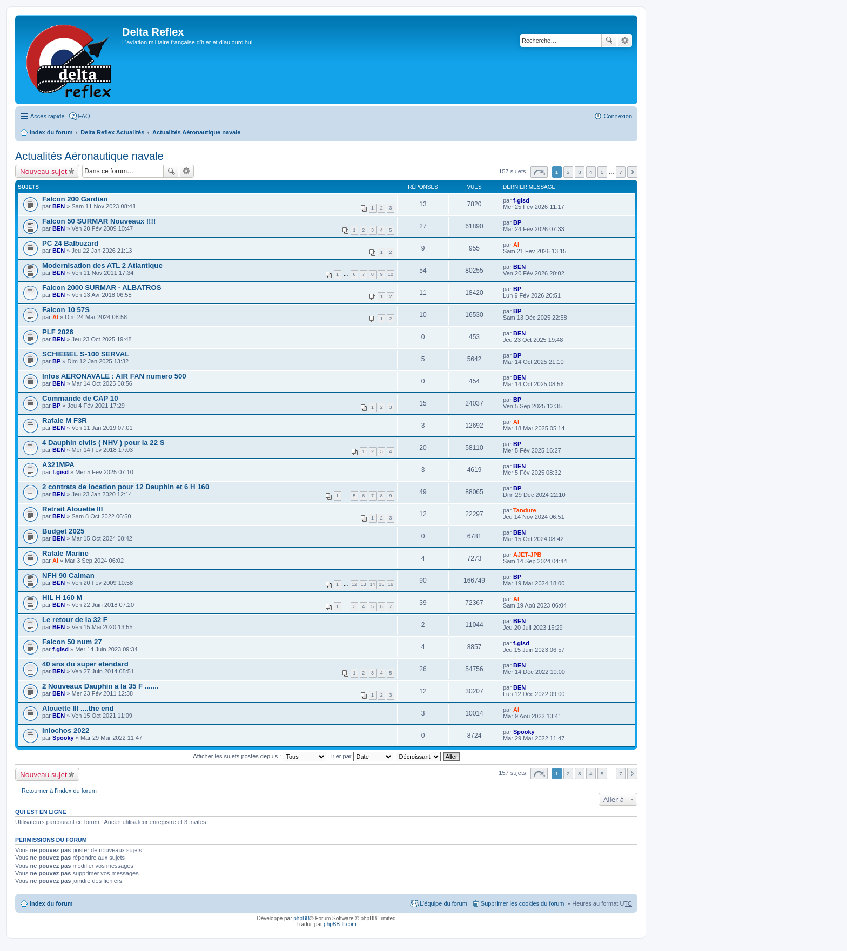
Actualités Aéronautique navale (196, 132)
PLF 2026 (57, 332)
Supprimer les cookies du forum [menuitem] (522, 903)
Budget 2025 (63, 531)
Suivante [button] (632, 172)
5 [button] (602, 172)
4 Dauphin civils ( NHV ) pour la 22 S (103, 443)
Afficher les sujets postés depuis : (259, 756)
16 (390, 584)
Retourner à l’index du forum (59, 790)
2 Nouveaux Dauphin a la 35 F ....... (100, 686)
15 (381, 584)
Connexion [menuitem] (617, 116)
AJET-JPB (527, 554)
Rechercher (609, 40)
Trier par (361, 756)
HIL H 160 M (62, 597)
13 (363, 584)
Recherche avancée (624, 40)
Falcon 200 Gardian (75, 199)
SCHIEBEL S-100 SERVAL (85, 354)
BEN (58, 206)
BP (517, 222)
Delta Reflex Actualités (112, 132)
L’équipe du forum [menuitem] (443, 903)
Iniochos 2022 (65, 730)
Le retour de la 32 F (74, 620)
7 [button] (620, 172)
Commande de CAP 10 (80, 398)
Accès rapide (47, 116)
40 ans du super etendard (85, 664)
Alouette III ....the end (78, 708)
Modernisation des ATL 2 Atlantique (102, 265)
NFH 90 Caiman (68, 575)
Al (516, 244)
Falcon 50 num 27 (72, 642)
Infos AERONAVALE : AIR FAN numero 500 (114, 376)
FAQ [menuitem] (84, 116)
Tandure (524, 510)
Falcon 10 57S (66, 310)
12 (354, 584)
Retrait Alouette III (72, 509)
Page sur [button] (539, 172)
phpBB (301, 918)
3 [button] (579, 172)
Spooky (63, 737)
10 (390, 274)
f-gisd (521, 200)
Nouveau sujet (43, 171)
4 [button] (591, 172)
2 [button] (568, 172)
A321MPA (58, 465)
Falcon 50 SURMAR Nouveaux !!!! (99, 221)
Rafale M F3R (64, 420)
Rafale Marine (65, 553)
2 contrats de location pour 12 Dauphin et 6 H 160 (125, 487)
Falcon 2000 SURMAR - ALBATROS (102, 288)
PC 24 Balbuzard (70, 243)
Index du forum (51, 132)
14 (372, 584)
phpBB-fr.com (340, 924)
